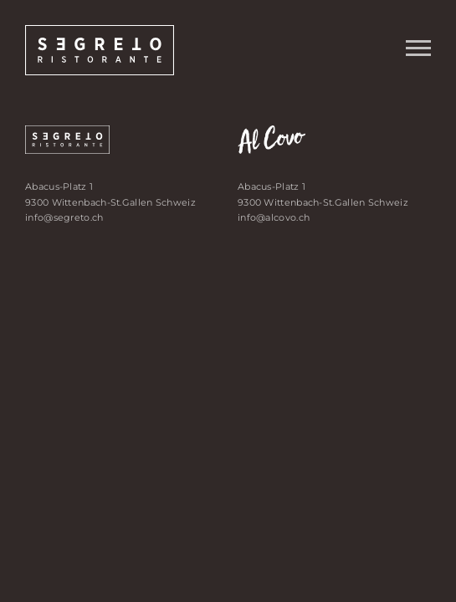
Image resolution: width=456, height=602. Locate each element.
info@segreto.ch (64, 217)
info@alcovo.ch (274, 217)
